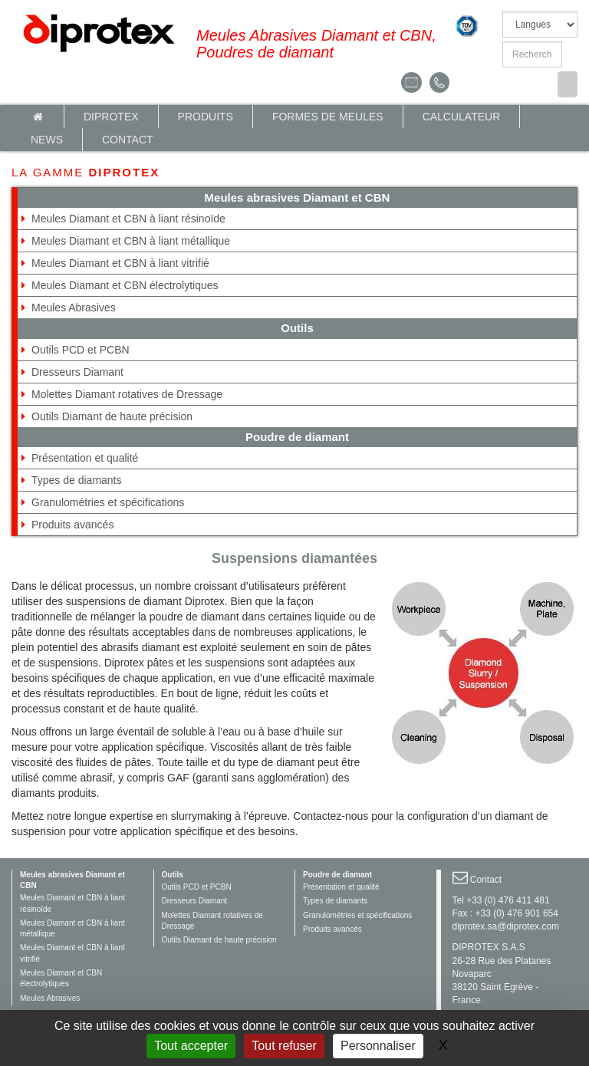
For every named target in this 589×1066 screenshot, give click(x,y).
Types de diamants (76, 480)
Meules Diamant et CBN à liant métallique (130, 241)
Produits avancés (72, 524)
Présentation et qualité (84, 458)
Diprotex (111, 116)
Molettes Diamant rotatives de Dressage (126, 394)
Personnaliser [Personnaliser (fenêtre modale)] (378, 1045)
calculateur (462, 116)
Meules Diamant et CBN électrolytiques (125, 285)
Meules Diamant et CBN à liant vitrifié (120, 263)
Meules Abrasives (73, 307)
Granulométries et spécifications (107, 502)
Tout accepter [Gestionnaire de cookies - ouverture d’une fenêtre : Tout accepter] (191, 1045)
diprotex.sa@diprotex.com (506, 926)
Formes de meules (327, 116)
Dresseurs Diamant (77, 372)
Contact (127, 139)
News (47, 139)
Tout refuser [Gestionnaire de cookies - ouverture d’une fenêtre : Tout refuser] (284, 1045)
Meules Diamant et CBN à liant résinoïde (128, 218)
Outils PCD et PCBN (80, 350)
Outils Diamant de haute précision (111, 416)
